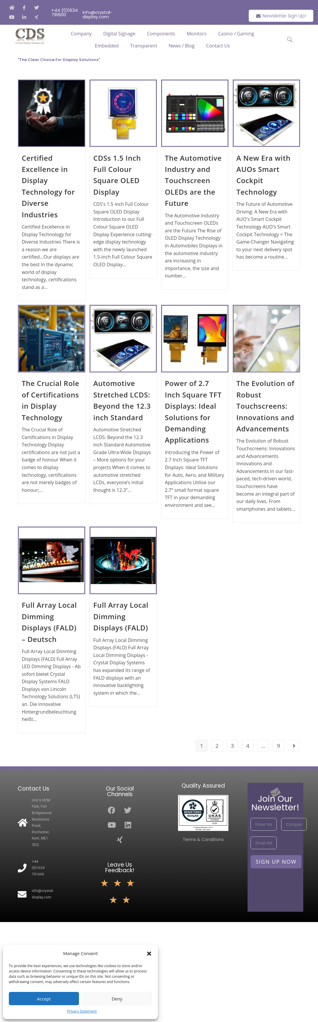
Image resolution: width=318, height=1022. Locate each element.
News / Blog (182, 45)
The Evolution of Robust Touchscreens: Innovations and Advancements (265, 405)
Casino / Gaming (236, 33)
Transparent (143, 45)
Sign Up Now (276, 861)
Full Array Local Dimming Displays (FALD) (120, 616)
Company (81, 33)
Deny (117, 999)
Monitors (196, 33)
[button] (149, 954)
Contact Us (218, 45)
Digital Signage (119, 33)
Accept (44, 999)
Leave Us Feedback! (119, 867)
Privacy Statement (82, 1011)
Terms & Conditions (203, 839)
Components (161, 33)
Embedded (107, 45)
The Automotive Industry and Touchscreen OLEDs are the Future (193, 180)
